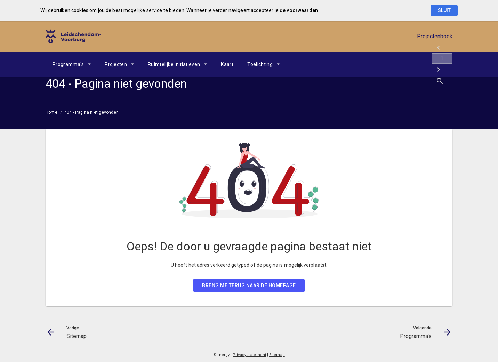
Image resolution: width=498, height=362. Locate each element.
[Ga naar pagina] (410, 64)
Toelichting (260, 64)
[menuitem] (72, 64)
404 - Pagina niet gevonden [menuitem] (91, 112)
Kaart (227, 64)
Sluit (444, 10)
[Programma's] (429, 64)
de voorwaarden (299, 10)
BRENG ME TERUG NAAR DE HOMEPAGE (249, 285)
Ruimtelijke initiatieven (174, 64)
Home (51, 112)
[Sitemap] (392, 64)
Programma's (68, 64)
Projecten (116, 64)
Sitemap (277, 355)
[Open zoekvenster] (444, 64)
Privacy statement (249, 355)
